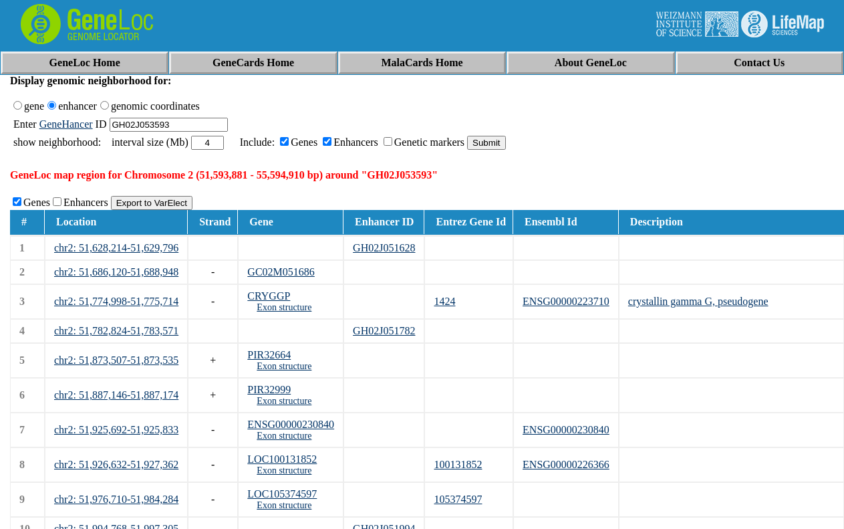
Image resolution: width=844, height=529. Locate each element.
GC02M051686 (280, 272)
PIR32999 (269, 389)
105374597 (458, 499)
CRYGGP (268, 296)
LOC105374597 (282, 494)
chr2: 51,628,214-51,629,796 (116, 247)
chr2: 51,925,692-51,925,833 (116, 429)
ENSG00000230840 (290, 424)
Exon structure (284, 307)
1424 (444, 301)
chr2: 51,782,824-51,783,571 (116, 330)
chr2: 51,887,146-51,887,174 (116, 395)
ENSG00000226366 (566, 464)
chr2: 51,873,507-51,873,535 (116, 360)
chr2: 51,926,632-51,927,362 (116, 464)
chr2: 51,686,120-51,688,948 (116, 272)
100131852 (458, 464)
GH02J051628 (384, 247)
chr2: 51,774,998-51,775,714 (116, 301)
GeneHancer (66, 124)
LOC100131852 (282, 459)
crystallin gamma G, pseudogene (698, 301)
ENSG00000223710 (566, 301)
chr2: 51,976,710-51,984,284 (116, 499)
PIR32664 (269, 354)
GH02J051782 (384, 330)
